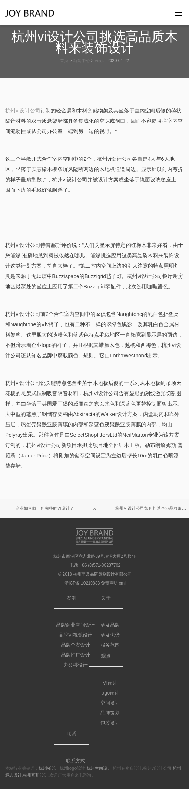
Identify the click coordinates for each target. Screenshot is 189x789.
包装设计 (110, 723)
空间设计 (110, 703)
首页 (64, 60)
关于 (106, 598)
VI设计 (110, 683)
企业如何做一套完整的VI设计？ (45, 508)
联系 (71, 734)
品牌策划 (110, 713)
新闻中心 (81, 60)
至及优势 (110, 635)
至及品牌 (110, 625)
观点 (106, 656)
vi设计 (100, 60)
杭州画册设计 (35, 775)
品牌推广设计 (75, 655)
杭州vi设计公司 (22, 110)
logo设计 (109, 693)
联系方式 (76, 760)
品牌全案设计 (75, 645)
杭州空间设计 (99, 768)
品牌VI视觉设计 (75, 635)
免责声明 (109, 583)
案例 (71, 598)
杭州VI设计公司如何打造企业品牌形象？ (152, 508)
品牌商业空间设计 (75, 625)
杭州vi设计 (48, 768)
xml (122, 583)
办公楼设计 (75, 665)
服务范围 (110, 645)
